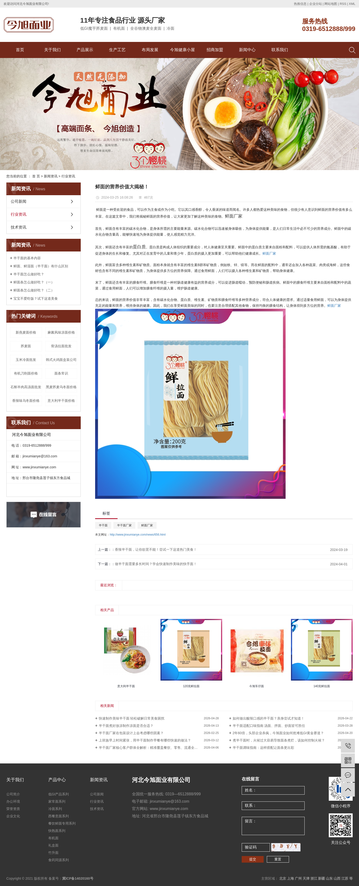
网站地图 (330, 4)
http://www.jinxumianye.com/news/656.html (138, 534)
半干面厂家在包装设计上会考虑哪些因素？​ (131, 733)
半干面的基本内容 (27, 258)
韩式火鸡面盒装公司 (61, 360)
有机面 (53, 838)
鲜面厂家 (269, 253)
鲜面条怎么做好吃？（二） (33, 290)
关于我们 (52, 50)
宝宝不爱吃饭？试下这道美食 (35, 298)
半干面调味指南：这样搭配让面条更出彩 (263, 748)
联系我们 (279, 50)
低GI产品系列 (58, 794)
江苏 (344, 878)
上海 (290, 878)
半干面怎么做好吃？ (28, 274)
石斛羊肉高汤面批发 (25, 387)
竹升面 (53, 853)
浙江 (313, 878)
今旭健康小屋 (182, 50)
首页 (20, 50)
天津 (306, 878)
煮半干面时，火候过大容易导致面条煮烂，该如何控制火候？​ (279, 740)
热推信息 (300, 4)
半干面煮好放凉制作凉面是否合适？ (126, 726)
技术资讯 (18, 227)
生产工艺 (117, 50)
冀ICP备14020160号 (77, 878)
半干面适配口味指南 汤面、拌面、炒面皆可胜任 (269, 726)
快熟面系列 (56, 831)
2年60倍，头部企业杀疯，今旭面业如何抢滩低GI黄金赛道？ (278, 733)
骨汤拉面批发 (61, 346)
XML (352, 4)
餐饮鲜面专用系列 (62, 823)
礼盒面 (53, 845)
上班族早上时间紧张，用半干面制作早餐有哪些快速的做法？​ (145, 740)
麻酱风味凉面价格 (61, 332)
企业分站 (315, 4)
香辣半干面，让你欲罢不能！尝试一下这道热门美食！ (156, 549)
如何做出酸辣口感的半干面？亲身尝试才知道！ (268, 718)
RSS (343, 4)
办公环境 (13, 801)
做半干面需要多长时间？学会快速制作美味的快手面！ (156, 564)
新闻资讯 (51, 176)
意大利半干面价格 (61, 401)
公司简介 (13, 794)
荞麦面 (26, 346)
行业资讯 (68, 176)
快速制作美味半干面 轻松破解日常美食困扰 (132, 718)
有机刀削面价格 (26, 373)
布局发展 (150, 50)
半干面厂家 (124, 525)
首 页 (36, 176)
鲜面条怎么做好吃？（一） (33, 282)
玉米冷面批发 (26, 360)
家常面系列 (56, 801)
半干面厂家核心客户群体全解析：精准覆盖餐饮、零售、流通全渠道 (150, 748)
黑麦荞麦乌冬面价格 (61, 387)
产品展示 (85, 50)
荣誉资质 (13, 809)
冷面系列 (55, 809)
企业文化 (13, 816)
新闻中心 (247, 50)
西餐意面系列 (58, 816)
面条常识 (61, 373)
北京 (282, 878)
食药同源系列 (58, 860)
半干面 (103, 525)
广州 (298, 878)
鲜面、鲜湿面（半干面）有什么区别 (40, 266)
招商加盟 (215, 50)
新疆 (321, 878)
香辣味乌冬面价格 (26, 401)
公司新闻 (18, 201)
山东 (329, 878)
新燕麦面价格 (26, 332)
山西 (337, 878)
